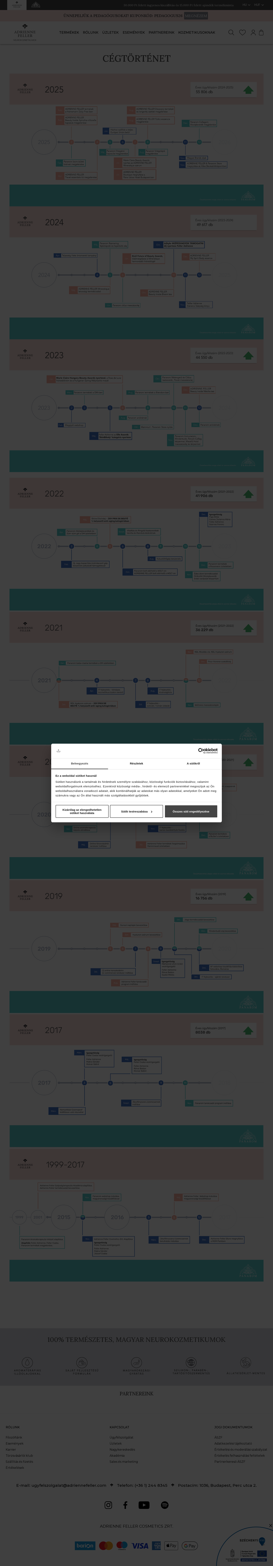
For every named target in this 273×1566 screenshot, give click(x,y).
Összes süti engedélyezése (191, 811)
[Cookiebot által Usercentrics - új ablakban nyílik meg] (201, 751)
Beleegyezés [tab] (79, 763)
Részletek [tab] (136, 763)
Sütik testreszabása (136, 811)
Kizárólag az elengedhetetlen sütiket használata (82, 811)
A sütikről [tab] (193, 763)
